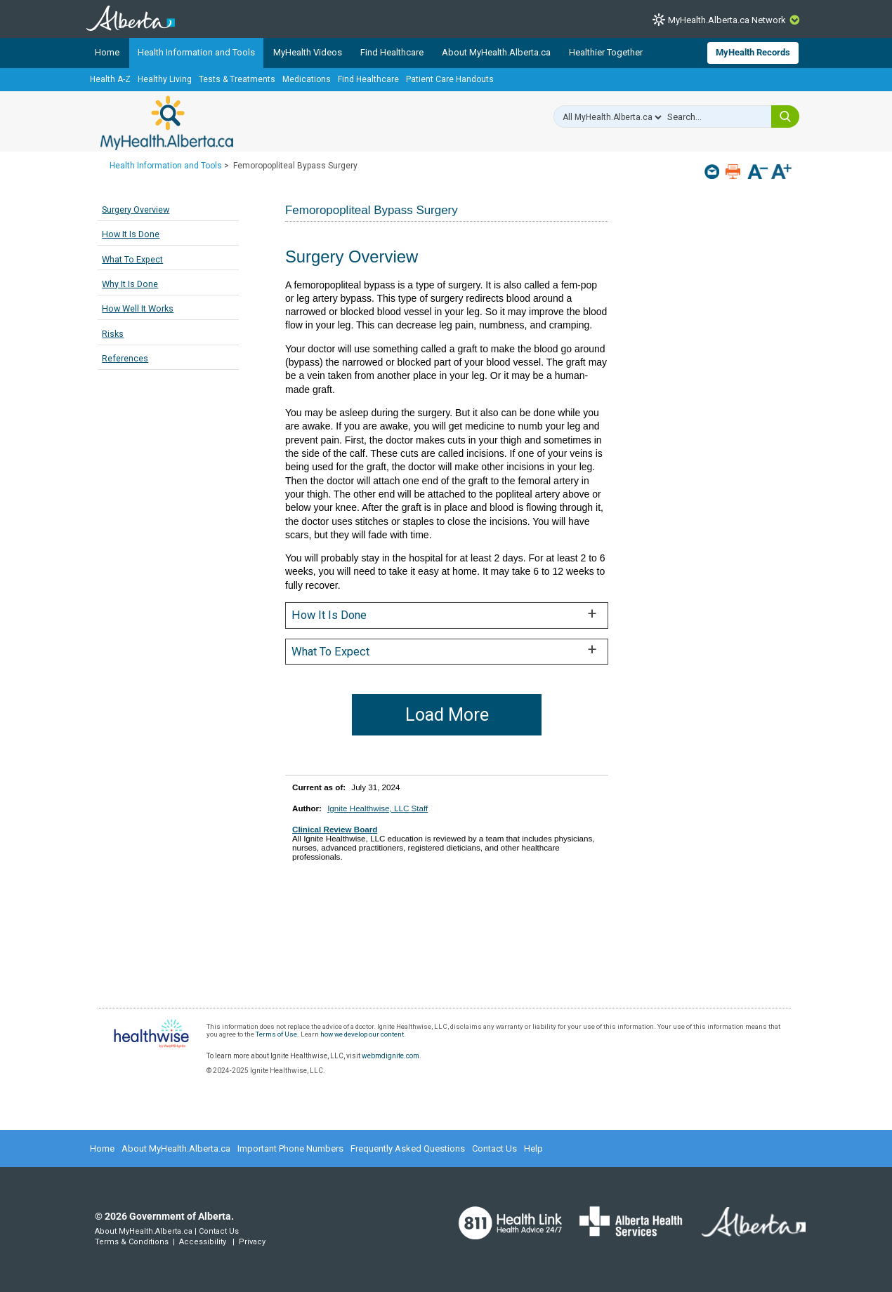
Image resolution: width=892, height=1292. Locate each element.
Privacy (252, 1241)
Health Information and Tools (196, 52)
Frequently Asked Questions (407, 1148)
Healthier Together (606, 52)
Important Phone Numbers (290, 1148)
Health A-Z (110, 79)
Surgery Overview (135, 209)
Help (533, 1148)
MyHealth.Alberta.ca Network (727, 20)
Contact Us (494, 1148)
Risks (113, 333)
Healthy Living (165, 79)
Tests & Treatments (237, 79)
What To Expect (132, 259)
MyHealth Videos (307, 52)
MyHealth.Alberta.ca (166, 122)
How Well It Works (137, 308)
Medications (306, 79)
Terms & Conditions (132, 1241)
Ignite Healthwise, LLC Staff (377, 808)
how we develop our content (362, 1034)
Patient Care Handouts (450, 79)
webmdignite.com (390, 1056)
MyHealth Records (753, 52)
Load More (447, 715)
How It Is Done (130, 234)
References (125, 358)
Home (107, 52)
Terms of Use (276, 1034)
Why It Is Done (130, 284)
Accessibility (202, 1241)
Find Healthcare (392, 52)
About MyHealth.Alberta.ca (496, 52)
